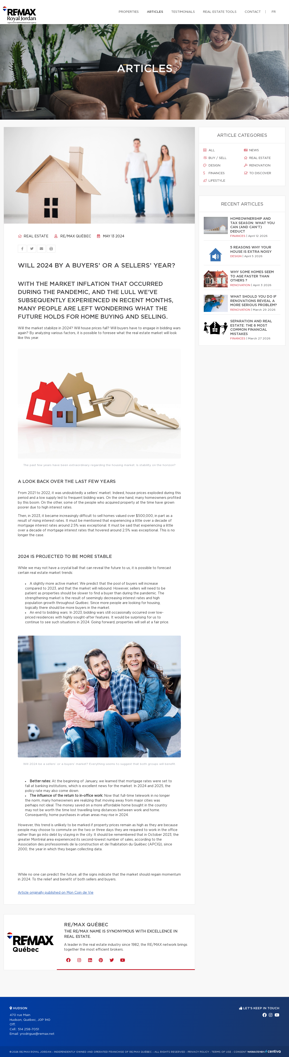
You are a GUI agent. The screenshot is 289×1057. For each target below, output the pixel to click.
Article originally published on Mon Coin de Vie (55, 892)
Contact (253, 12)
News (251, 150)
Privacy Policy (198, 1052)
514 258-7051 (28, 1029)
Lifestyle (214, 180)
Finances (214, 173)
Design (211, 165)
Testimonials (183, 12)
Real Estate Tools (219, 12)
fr (274, 12)
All (209, 150)
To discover (257, 173)
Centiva (273, 1051)
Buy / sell (215, 158)
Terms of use (221, 1052)
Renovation (257, 165)
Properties (129, 12)
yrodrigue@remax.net (37, 1034)
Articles (155, 12)
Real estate (33, 236)
